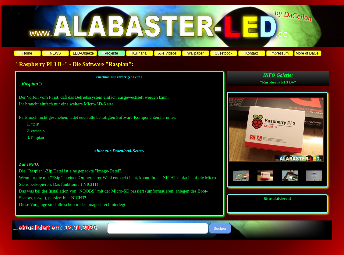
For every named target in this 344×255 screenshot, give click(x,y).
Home (27, 53)
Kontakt (251, 53)
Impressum (280, 53)
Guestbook (223, 53)
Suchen (220, 228)
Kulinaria (139, 53)
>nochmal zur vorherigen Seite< (119, 77)
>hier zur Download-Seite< (119, 150)
